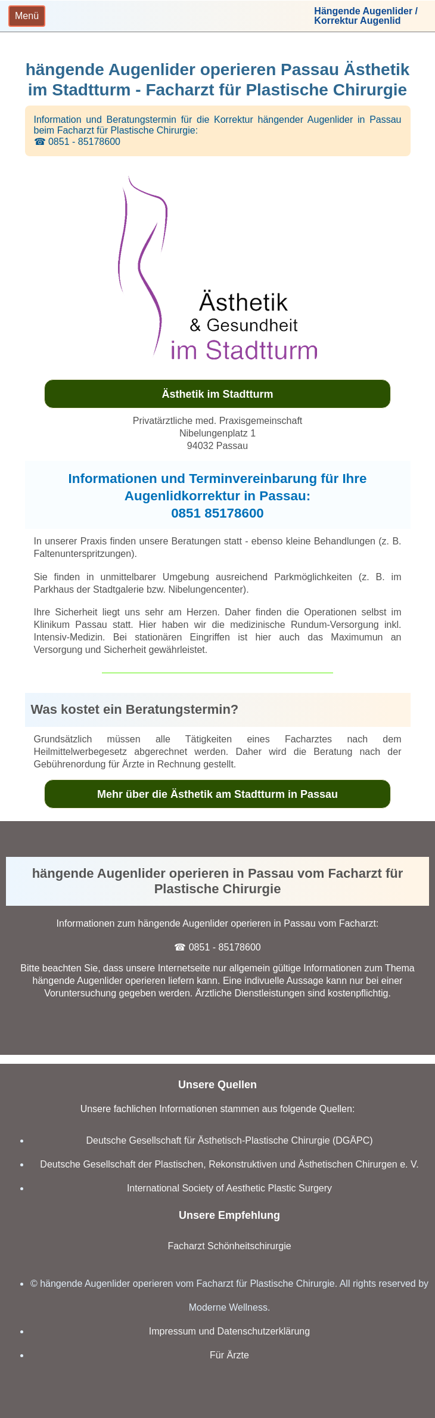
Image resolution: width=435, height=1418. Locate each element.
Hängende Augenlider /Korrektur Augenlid (366, 16)
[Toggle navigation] (26, 16)
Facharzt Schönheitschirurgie (229, 1246)
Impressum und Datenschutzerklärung (229, 1331)
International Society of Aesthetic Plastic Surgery (229, 1188)
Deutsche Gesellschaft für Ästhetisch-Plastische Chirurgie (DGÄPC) (229, 1140)
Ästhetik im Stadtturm (217, 394)
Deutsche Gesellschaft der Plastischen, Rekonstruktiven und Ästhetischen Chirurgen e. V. (229, 1164)
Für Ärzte (229, 1355)
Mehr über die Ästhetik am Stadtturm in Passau (217, 794)
